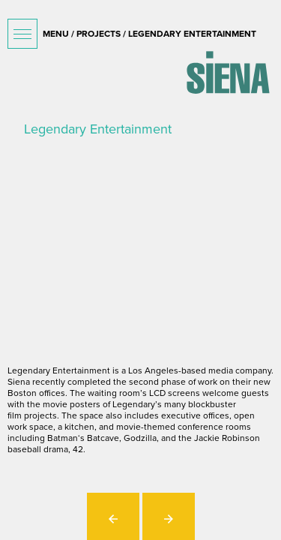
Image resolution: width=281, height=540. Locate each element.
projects (98, 33)
